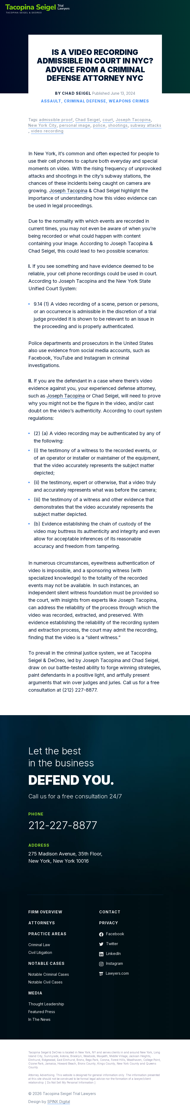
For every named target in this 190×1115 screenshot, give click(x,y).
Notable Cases (46, 963)
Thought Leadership (46, 1004)
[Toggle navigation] (181, 9)
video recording (47, 131)
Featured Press (41, 1011)
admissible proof (56, 119)
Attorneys (41, 923)
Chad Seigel (87, 119)
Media (35, 993)
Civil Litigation (40, 952)
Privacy (108, 923)
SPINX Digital (58, 1101)
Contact (110, 912)
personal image (74, 125)
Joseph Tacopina (133, 119)
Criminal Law (39, 944)
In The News (39, 1019)
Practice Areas (47, 933)
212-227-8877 (62, 825)
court (108, 119)
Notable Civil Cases (45, 982)
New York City (42, 125)
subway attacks (145, 125)
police (99, 125)
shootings (118, 125)
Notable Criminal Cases (48, 974)
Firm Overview (45, 912)
